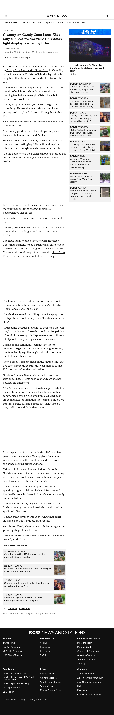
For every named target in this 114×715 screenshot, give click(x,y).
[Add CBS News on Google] (17, 57)
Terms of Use (46, 686)
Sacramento (11, 22)
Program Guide (84, 647)
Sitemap (81, 663)
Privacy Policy (47, 674)
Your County (72, 22)
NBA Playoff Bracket (13, 655)
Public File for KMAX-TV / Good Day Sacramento (18, 678)
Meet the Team (84, 643)
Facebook (45, 647)
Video (60, 22)
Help (79, 686)
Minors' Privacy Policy (50, 690)
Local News (9, 30)
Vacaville (12, 608)
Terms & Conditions (86, 659)
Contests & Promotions (88, 651)
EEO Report (8, 692)
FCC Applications (11, 688)
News (26, 22)
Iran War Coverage (12, 647)
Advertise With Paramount (90, 678)
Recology (53, 240)
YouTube (44, 643)
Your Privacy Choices (50, 682)
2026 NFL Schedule (13, 651)
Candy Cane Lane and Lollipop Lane (27, 70)
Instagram (45, 651)
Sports (50, 22)
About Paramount (86, 674)
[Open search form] (107, 16)
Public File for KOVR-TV (15, 674)
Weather (38, 22)
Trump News (9, 643)
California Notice (48, 678)
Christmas (24, 608)
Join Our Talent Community (90, 682)
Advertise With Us (86, 655)
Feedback (82, 690)
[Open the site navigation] (22, 16)
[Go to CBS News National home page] (57, 16)
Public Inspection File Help (16, 683)
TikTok (43, 655)
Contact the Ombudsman (89, 694)
